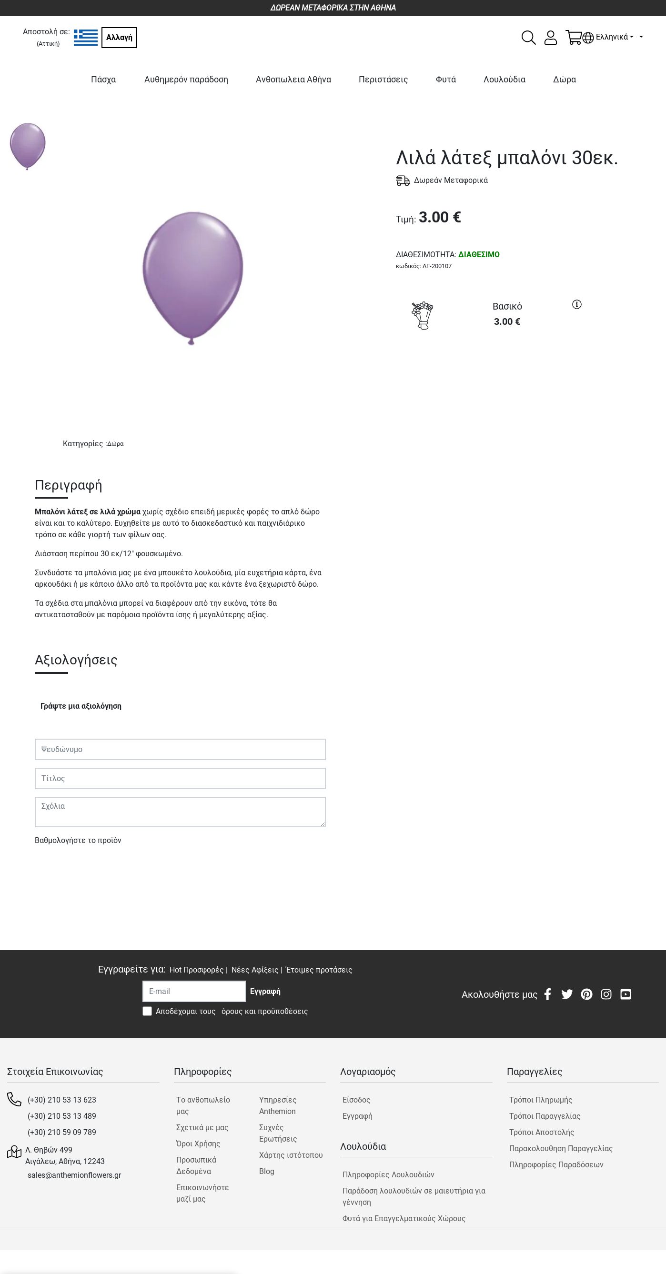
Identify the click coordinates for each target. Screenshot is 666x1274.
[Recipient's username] (194, 991)
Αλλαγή (119, 37)
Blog (266, 1171)
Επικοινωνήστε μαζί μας (202, 1193)
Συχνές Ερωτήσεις (278, 1133)
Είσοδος (357, 1099)
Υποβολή (55, 868)
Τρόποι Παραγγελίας (545, 1116)
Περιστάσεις (383, 79)
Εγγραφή (358, 1116)
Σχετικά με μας (202, 1127)
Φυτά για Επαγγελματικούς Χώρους (404, 1218)
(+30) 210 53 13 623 (62, 1099)
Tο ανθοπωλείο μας (203, 1105)
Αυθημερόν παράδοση (186, 79)
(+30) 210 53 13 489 (62, 1116)
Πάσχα (103, 79)
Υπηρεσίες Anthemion (278, 1105)
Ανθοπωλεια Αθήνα (293, 79)
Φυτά (446, 79)
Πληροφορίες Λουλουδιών (388, 1174)
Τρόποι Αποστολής (542, 1132)
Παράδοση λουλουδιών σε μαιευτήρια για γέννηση (414, 1196)
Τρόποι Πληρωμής (541, 1099)
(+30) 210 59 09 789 (62, 1132)
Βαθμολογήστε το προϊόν (78, 840)
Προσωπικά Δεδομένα (196, 1165)
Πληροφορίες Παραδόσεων (556, 1164)
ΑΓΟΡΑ (491, 369)
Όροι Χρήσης (198, 1143)
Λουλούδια (504, 79)
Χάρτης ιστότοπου (291, 1155)
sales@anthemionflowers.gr (74, 1175)
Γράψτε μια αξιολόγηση (80, 706)
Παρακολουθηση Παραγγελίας (561, 1148)
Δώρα (564, 79)
